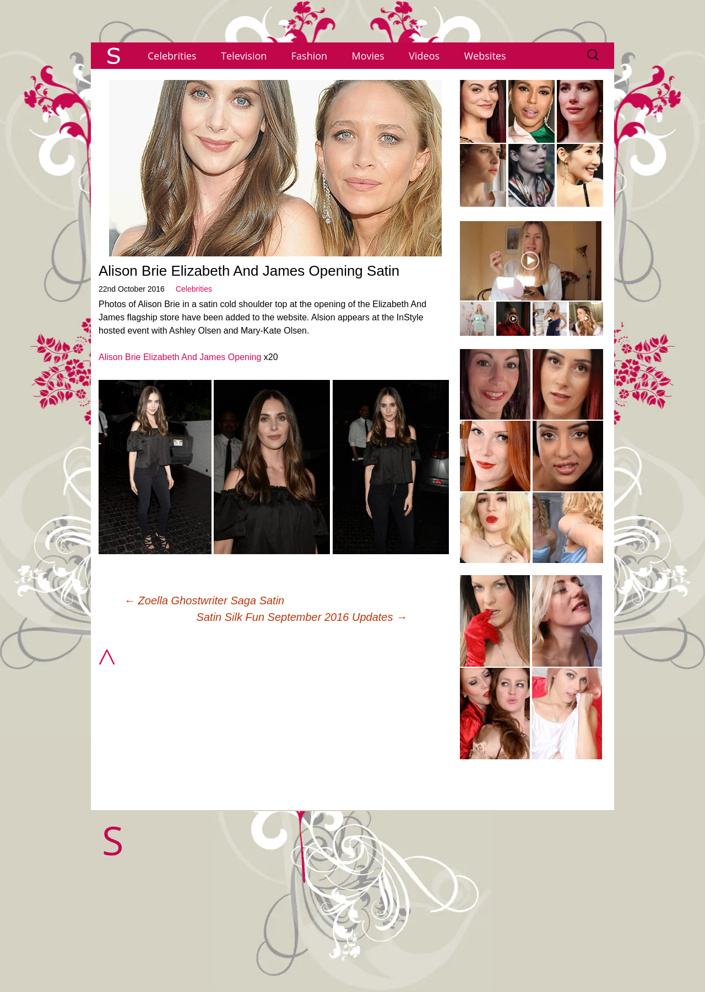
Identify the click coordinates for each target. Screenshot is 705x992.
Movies (368, 55)
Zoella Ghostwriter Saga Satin (204, 600)
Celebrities (172, 55)
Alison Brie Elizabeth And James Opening (180, 357)
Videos (424, 55)
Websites (485, 55)
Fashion (309, 55)
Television (244, 55)
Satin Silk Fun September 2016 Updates (302, 617)
